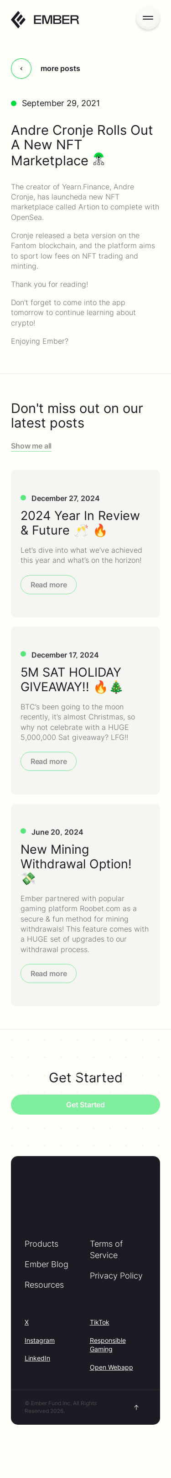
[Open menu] (148, 17)
